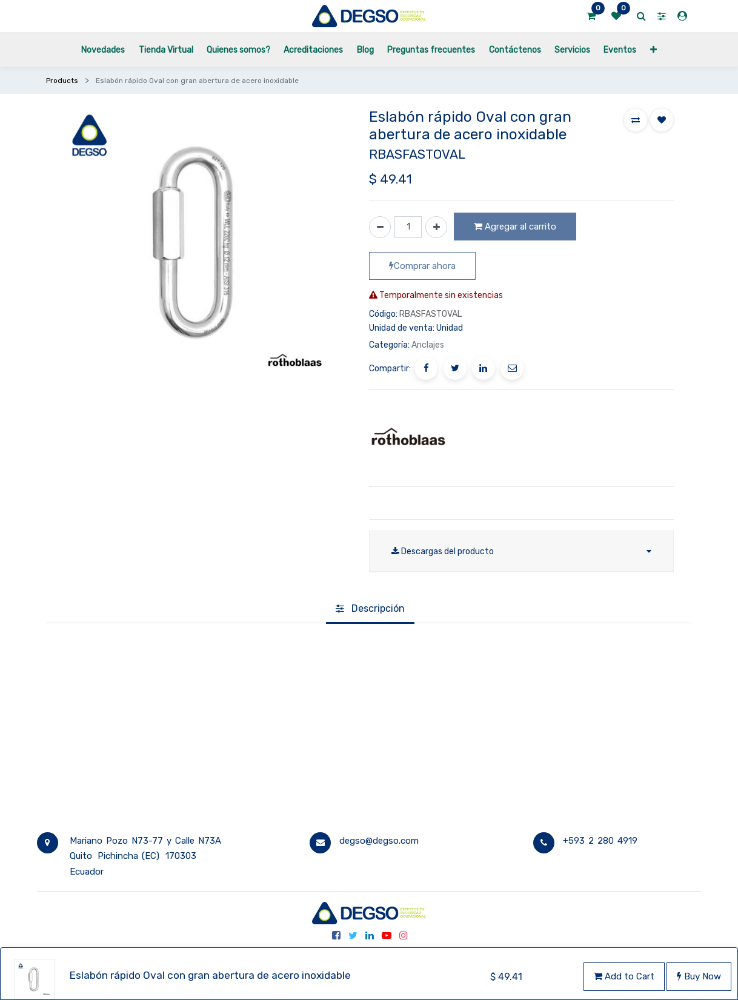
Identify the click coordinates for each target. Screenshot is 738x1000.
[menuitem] (103, 49)
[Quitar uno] (380, 227)
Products (62, 80)
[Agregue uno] (436, 227)
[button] (653, 49)
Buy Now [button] (699, 976)
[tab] (370, 609)
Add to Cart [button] (624, 976)
